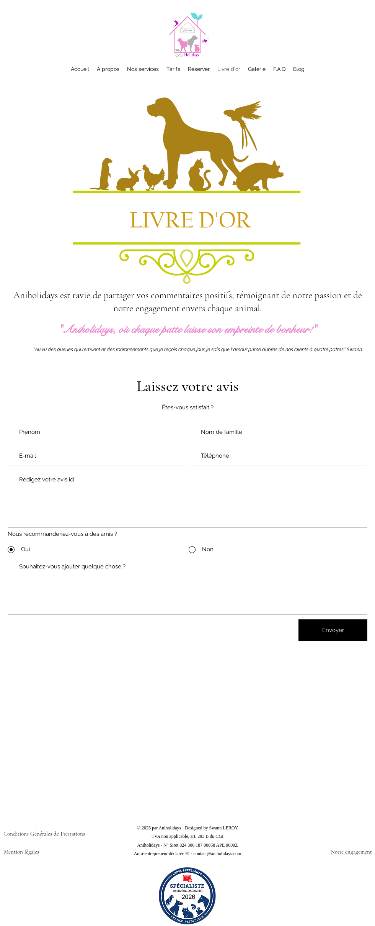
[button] (173, 69)
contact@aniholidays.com (217, 853)
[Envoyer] (332, 630)
